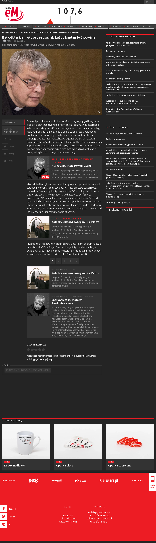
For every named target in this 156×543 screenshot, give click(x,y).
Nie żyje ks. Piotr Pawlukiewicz (71, 165)
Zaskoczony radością (115, 139)
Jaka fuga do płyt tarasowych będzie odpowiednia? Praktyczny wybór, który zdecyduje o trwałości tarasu (128, 186)
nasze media (7, 1)
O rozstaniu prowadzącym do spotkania (124, 133)
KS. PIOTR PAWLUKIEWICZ (18, 370)
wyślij (11, 161)
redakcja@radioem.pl (99, 512)
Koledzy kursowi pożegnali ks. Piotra (75, 221)
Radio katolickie (7, 480)
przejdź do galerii (14, 41)
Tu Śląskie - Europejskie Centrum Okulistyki (125, 95)
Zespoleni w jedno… (115, 51)
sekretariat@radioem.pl (99, 518)
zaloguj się (46, 359)
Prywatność (137, 480)
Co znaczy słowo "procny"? (118, 202)
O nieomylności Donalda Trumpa (121, 56)
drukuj (11, 153)
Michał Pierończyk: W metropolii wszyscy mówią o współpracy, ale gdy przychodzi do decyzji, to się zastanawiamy (128, 87)
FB (10, 139)
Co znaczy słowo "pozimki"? (118, 79)
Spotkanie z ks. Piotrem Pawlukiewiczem (66, 301)
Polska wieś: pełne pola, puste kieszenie (124, 144)
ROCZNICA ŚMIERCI (41, 370)
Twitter (11, 146)
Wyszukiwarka (151, 2)
